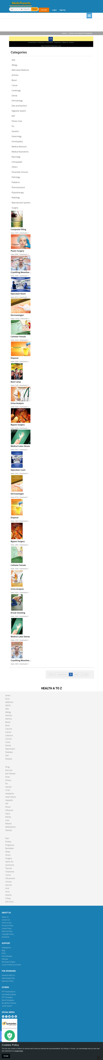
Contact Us (6, 920)
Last (86, 674)
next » (78, 674)
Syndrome (9, 865)
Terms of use (6, 923)
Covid (7, 742)
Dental (8, 745)
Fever (7, 777)
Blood (7, 722)
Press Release (7, 956)
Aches (7, 695)
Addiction (9, 702)
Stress (8, 855)
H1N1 (7, 790)
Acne (7, 698)
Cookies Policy (10, 1045)
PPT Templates (7, 997)
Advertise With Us (8, 975)
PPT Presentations (8, 991)
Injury (7, 813)
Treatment (9, 871)
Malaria (8, 823)
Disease (8, 758)
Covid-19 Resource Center (11, 965)
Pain (7, 838)
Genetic (8, 787)
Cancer (8, 732)
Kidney (8, 817)
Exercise (8, 770)
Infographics (6, 947)
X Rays (8, 898)
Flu (6, 783)
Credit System (7, 1006)
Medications (10, 827)
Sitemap (5, 959)
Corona (8, 738)
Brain (7, 725)
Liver (7, 820)
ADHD (8, 705)
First (51, 674)
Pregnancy (9, 845)
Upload (44, 10)
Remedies (9, 848)
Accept (6, 1056)
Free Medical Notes (9, 994)
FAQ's (4, 953)
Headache (9, 793)
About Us (5, 917)
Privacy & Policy (7, 925)
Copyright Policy (8, 934)
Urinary (8, 881)
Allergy (8, 712)
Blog (3, 950)
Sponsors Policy (7, 981)
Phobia (8, 841)
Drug (7, 767)
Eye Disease (10, 773)
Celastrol (9, 735)
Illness (8, 807)
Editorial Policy (7, 931)
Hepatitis (9, 800)
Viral (7, 888)
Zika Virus (9, 901)
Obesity (8, 830)
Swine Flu (9, 861)
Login (54, 10)
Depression (10, 748)
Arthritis (8, 715)
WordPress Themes (9, 1003)
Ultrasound (10, 878)
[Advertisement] (52, 25)
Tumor (8, 875)
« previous (62, 674)
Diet (7, 755)
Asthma (8, 718)
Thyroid (8, 868)
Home (64, 33)
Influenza (9, 810)
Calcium (8, 728)
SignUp (62, 10)
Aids (7, 708)
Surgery (8, 858)
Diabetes (9, 752)
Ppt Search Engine (8, 962)
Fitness (8, 780)
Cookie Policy (6, 928)
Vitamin (8, 895)
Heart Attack (10, 797)
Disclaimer (5, 937)
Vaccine (8, 885)
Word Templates (8, 1000)
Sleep (7, 851)
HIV (6, 803)
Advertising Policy (8, 978)
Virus (7, 891)
